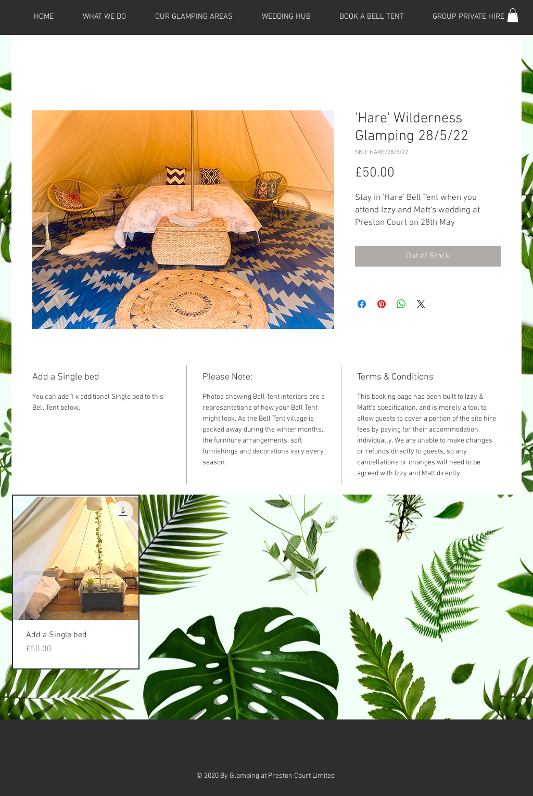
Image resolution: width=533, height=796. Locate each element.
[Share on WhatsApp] (401, 304)
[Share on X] (421, 304)
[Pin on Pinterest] (381, 304)
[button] (512, 15)
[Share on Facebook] (362, 304)
